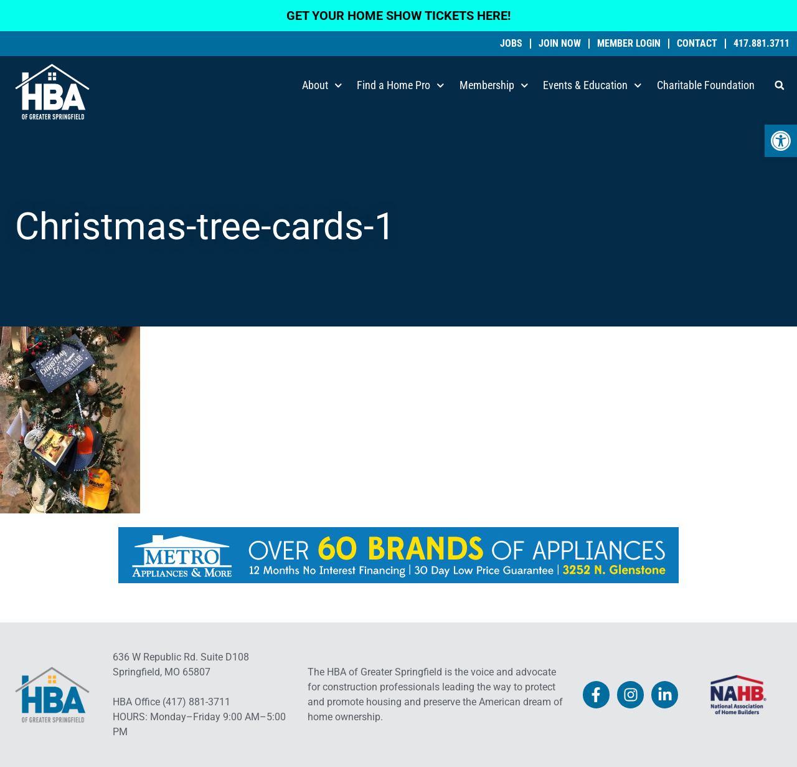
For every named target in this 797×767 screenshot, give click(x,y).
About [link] (322, 85)
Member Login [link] (629, 44)
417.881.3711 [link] (761, 44)
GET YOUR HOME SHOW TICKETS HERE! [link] (398, 15)
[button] (780, 85)
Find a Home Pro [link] (401, 85)
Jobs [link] (511, 44)
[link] (781, 141)
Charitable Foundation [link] (706, 85)
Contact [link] (697, 44)
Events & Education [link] (592, 85)
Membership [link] (494, 85)
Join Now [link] (560, 44)
